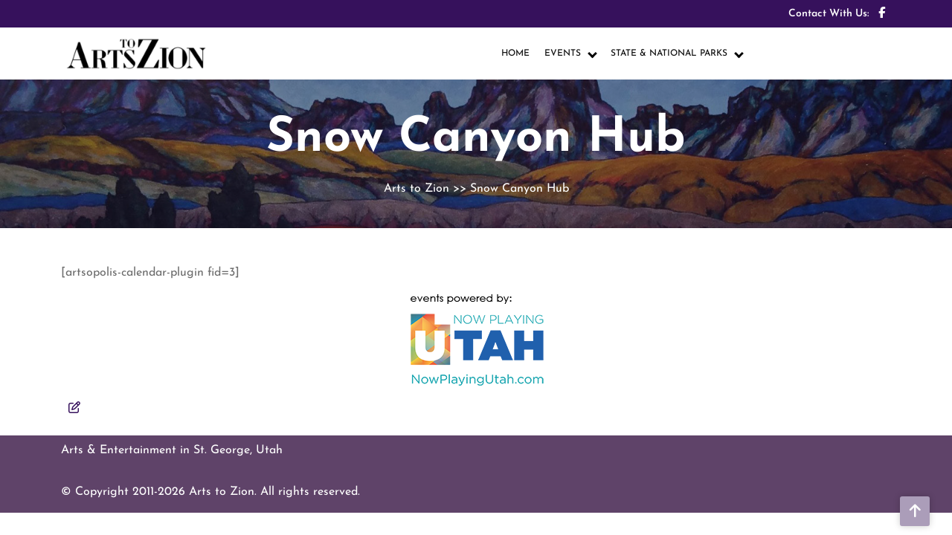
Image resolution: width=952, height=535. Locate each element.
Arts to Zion (416, 189)
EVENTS (562, 53)
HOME (515, 53)
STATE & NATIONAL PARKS (669, 53)
